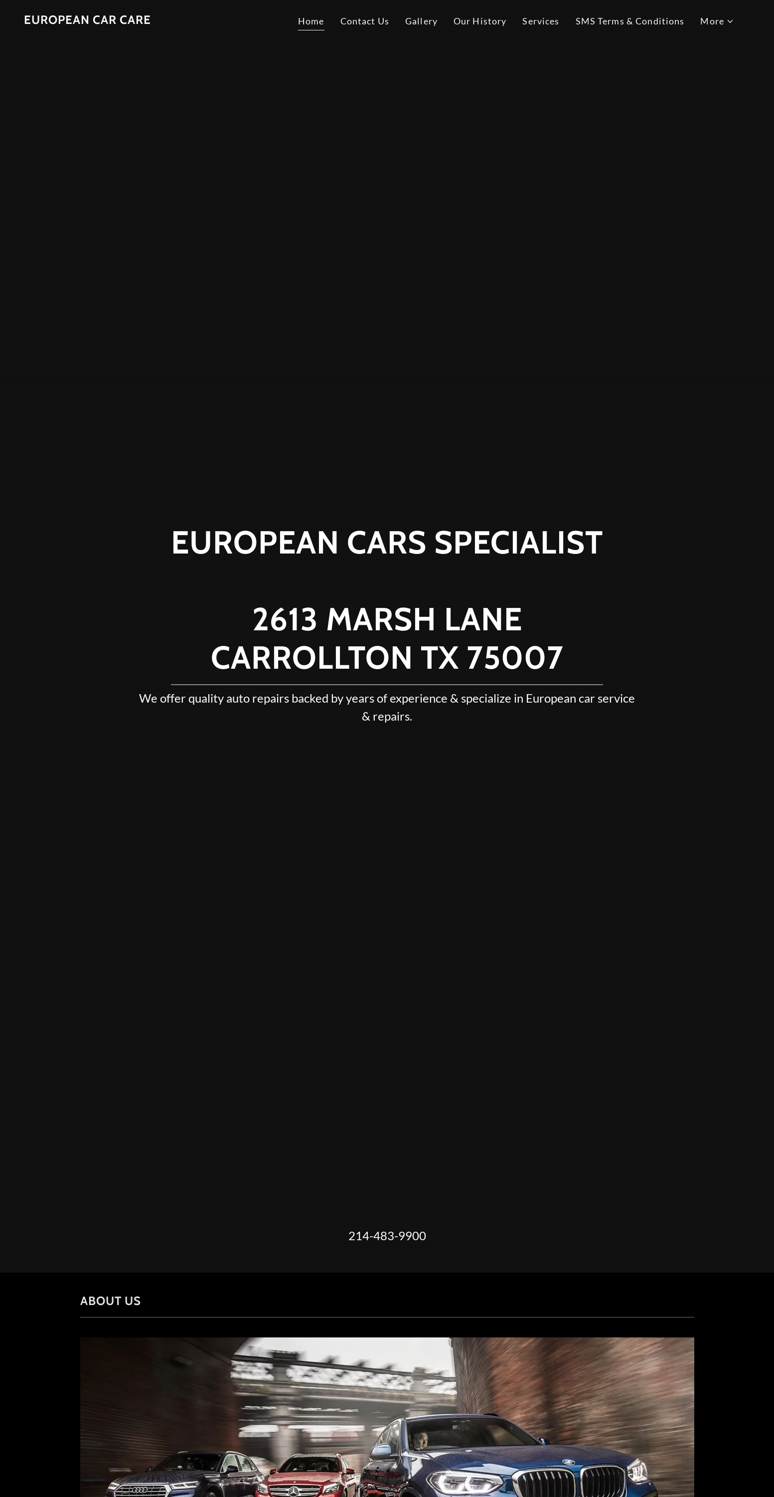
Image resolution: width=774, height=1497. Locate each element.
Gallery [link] (421, 20)
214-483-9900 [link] (387, 1235)
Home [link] (311, 20)
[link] (87, 20)
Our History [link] (480, 20)
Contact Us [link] (364, 20)
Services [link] (540, 20)
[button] (717, 21)
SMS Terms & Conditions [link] (630, 20)
